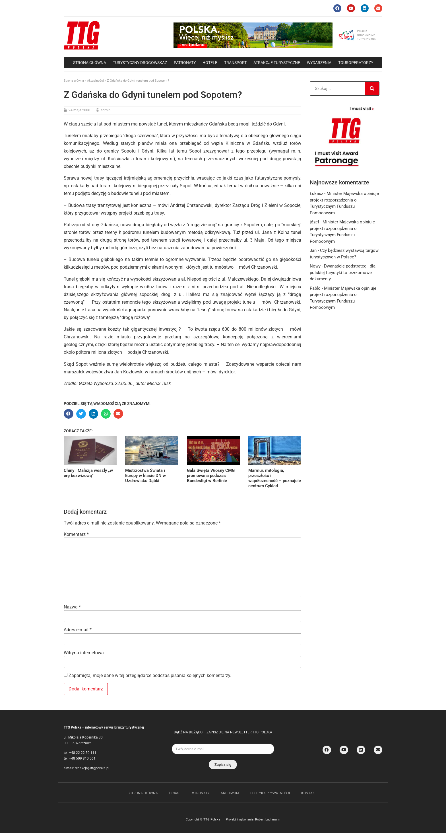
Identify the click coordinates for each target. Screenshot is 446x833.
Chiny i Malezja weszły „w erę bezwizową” (88, 473)
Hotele (210, 62)
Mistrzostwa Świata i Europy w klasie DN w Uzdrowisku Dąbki (145, 475)
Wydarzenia (319, 62)
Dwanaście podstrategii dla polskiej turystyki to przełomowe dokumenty (342, 272)
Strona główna (89, 62)
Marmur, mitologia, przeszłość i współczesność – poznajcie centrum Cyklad (274, 478)
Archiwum (230, 793)
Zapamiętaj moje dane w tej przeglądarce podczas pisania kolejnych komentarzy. (150, 675)
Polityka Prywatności (270, 793)
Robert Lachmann (267, 819)
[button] (68, 414)
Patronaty (185, 62)
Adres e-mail (78, 630)
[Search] (372, 88)
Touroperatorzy (355, 62)
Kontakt (309, 793)
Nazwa (72, 607)
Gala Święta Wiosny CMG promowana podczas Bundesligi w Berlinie (211, 475)
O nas (174, 793)
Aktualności (95, 81)
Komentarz (76, 534)
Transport (235, 62)
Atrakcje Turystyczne (276, 62)
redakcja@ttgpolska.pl (92, 768)
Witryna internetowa (84, 653)
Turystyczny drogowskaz (140, 62)
